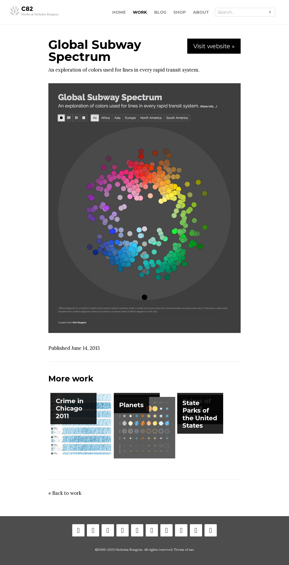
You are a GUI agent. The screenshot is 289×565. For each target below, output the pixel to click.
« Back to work (64, 493)
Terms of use (184, 550)
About (201, 12)
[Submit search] (270, 12)
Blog (160, 12)
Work (140, 12)
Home (119, 12)
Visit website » (214, 46)
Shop (179, 12)
